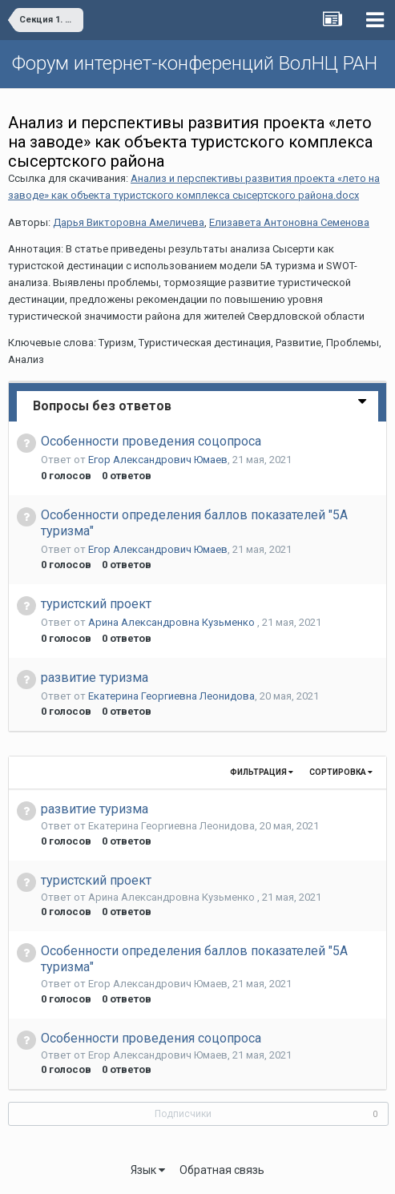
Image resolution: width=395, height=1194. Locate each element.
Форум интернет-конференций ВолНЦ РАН (194, 63)
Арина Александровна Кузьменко (172, 622)
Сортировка (341, 772)
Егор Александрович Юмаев (158, 460)
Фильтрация (261, 772)
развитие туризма (94, 677)
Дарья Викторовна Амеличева (128, 222)
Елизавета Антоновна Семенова (289, 222)
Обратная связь (221, 1170)
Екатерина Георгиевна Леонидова (171, 696)
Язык (148, 1170)
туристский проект (96, 603)
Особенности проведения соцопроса (151, 441)
